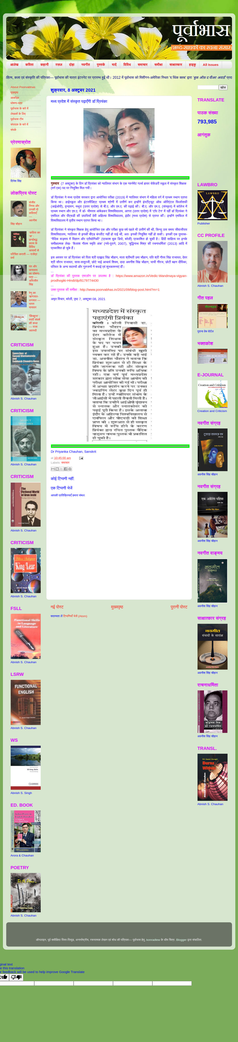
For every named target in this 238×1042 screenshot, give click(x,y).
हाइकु (192, 65)
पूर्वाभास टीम (17, 119)
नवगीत (85, 65)
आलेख (14, 65)
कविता (29, 65)
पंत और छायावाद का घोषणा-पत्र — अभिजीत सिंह (34, 275)
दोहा (72, 65)
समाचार (142, 65)
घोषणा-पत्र (16, 103)
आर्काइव (15, 97)
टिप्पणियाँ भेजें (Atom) (75, 616)
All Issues (210, 65)
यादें (114, 65)
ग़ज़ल (59, 65)
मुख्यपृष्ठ (117, 607)
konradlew (153, 939)
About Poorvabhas (23, 87)
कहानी (44, 65)
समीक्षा (158, 65)
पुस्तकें (101, 65)
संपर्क (13, 129)
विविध (127, 65)
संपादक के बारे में (19, 124)
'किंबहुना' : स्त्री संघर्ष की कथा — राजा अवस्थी (34, 323)
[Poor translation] (16, 977)
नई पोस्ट (57, 607)
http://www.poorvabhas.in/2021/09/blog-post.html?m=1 (120, 289)
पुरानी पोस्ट (179, 607)
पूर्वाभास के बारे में (19, 108)
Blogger (181, 939)
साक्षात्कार (175, 65)
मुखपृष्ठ (14, 92)
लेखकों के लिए (18, 113)
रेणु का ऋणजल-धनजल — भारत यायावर (34, 300)
